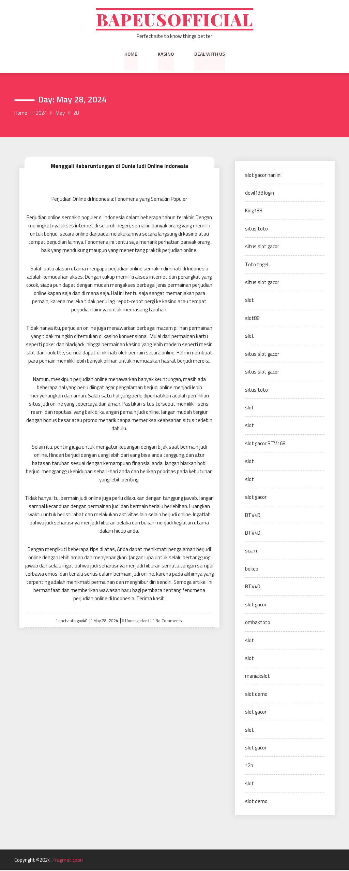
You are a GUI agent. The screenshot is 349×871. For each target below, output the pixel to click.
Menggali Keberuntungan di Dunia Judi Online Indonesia (119, 166)
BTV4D (252, 515)
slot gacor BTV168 (265, 444)
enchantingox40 (73, 621)
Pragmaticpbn (67, 861)
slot (249, 301)
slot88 (252, 319)
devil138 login (259, 193)
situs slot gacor (262, 247)
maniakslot (257, 676)
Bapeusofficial (174, 19)
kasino (166, 54)
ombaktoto (257, 623)
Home (130, 54)
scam (251, 551)
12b (249, 766)
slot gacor (256, 498)
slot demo (256, 695)
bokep (251, 569)
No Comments (168, 621)
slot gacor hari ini (263, 175)
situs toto (256, 229)
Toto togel (256, 265)
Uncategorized (136, 621)
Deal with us (209, 54)
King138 (253, 211)
